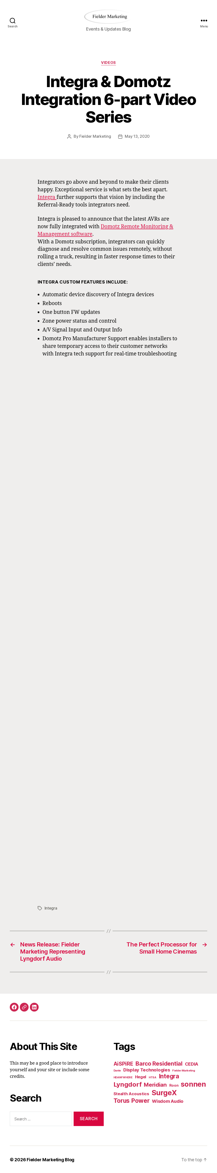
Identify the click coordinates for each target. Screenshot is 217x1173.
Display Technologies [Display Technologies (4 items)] (146, 1069)
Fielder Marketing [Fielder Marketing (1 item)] (183, 1070)
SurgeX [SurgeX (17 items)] (164, 1092)
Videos (108, 62)
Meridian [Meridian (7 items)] (155, 1084)
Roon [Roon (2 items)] (174, 1085)
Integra (47, 197)
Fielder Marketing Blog (50, 1159)
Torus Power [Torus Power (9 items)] (132, 1100)
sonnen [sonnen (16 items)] (193, 1083)
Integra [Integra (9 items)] (169, 1075)
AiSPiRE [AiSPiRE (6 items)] (123, 1063)
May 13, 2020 (137, 136)
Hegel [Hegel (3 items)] (141, 1076)
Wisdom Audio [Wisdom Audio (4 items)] (167, 1100)
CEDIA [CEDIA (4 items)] (191, 1063)
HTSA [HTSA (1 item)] (152, 1077)
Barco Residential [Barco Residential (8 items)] (159, 1063)
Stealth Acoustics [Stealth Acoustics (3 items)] (131, 1093)
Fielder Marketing (95, 136)
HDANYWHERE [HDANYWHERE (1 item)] (123, 1077)
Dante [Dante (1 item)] (117, 1070)
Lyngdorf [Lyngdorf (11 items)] (128, 1084)
